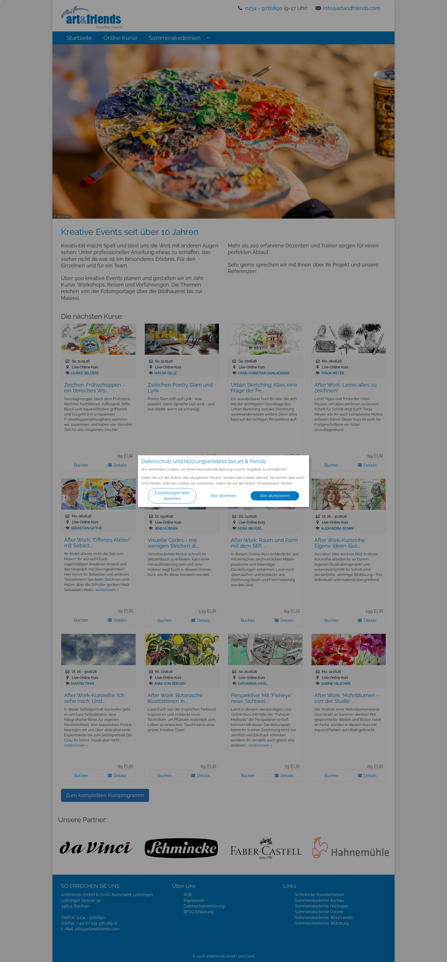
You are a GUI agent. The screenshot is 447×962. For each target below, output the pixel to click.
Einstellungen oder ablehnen (172, 496)
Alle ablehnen (223, 495)
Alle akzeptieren (275, 495)
